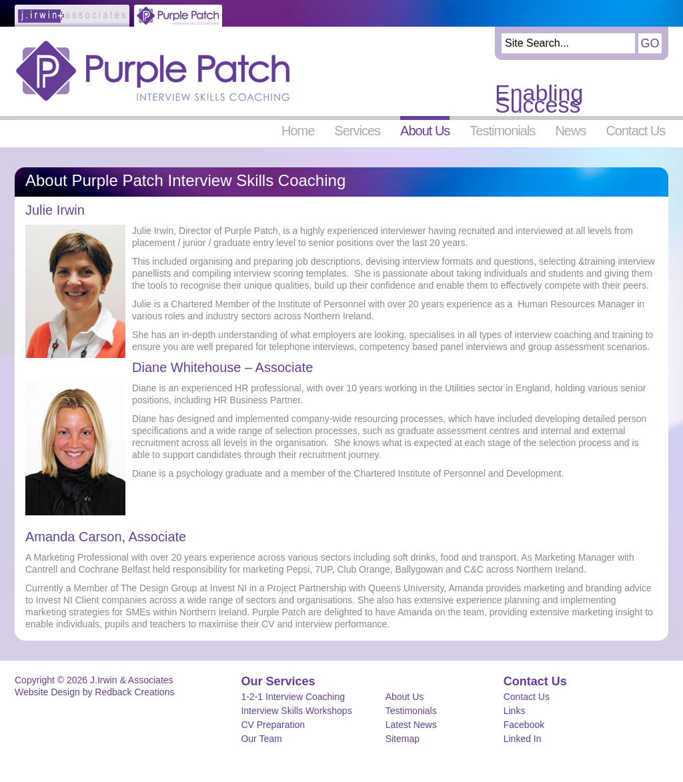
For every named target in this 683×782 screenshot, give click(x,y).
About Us (425, 130)
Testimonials (502, 130)
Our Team (261, 738)
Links (515, 710)
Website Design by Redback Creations (94, 692)
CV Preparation (273, 724)
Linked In (523, 738)
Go (649, 43)
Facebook (524, 724)
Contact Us (635, 130)
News (570, 130)
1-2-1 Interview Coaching (293, 696)
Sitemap (403, 738)
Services (357, 130)
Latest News (411, 724)
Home (297, 130)
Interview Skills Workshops (296, 710)
